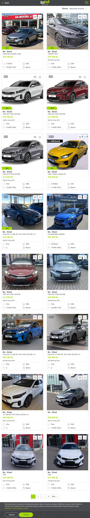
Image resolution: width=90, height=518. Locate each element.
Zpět (5, 3)
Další (55, 496)
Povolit (26, 515)
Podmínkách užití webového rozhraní (16, 508)
